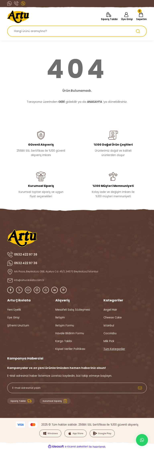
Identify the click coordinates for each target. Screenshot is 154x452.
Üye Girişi (13, 317)
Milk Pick (108, 341)
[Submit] (140, 388)
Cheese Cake (112, 317)
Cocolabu (110, 333)
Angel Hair (110, 310)
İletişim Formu (64, 325)
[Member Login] (124, 17)
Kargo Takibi (63, 341)
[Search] (77, 31)
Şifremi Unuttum (18, 325)
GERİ (61, 102)
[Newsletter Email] (77, 388)
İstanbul (108, 325)
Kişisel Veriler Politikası (70, 349)
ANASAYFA (94, 102)
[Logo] (18, 16)
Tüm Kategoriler (114, 349)
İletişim (60, 317)
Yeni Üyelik (14, 310)
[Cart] (140, 17)
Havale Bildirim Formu (69, 333)
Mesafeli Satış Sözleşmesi (72, 310)
